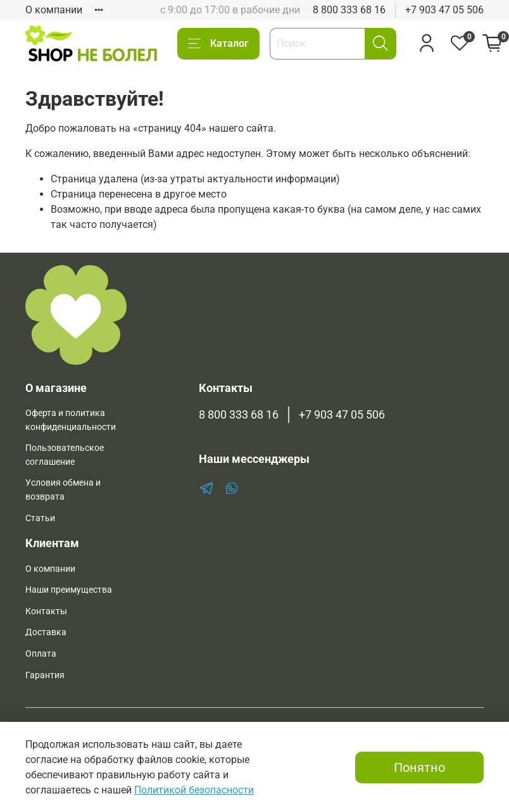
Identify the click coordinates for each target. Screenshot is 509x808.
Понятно (419, 767)
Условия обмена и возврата (63, 489)
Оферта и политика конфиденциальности (70, 420)
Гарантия (45, 675)
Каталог (218, 43)
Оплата (40, 653)
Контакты (46, 611)
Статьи (40, 518)
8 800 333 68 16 (349, 10)
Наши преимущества (68, 589)
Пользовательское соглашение (64, 455)
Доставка (45, 632)
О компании (53, 10)
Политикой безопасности (194, 790)
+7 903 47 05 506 (444, 10)
